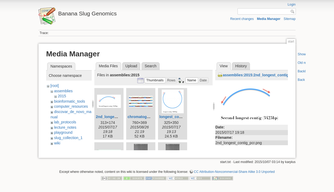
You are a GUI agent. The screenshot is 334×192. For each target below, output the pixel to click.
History (241, 66)
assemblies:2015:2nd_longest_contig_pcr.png (263, 75)
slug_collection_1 (68, 138)
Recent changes (242, 19)
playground (63, 132)
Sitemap (290, 19)
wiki (57, 143)
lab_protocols (65, 122)
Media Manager (268, 19)
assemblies (63, 91)
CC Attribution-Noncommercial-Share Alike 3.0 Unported (234, 174)
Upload (131, 66)
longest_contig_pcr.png (180, 117)
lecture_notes (65, 127)
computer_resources (71, 106)
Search (150, 66)
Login (292, 4)
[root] (54, 86)
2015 (62, 96)
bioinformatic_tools (69, 101)
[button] (155, 80)
